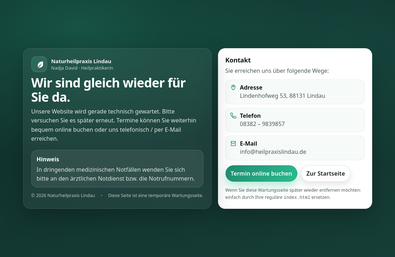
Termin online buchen (261, 174)
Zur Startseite (325, 174)
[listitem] (295, 120)
